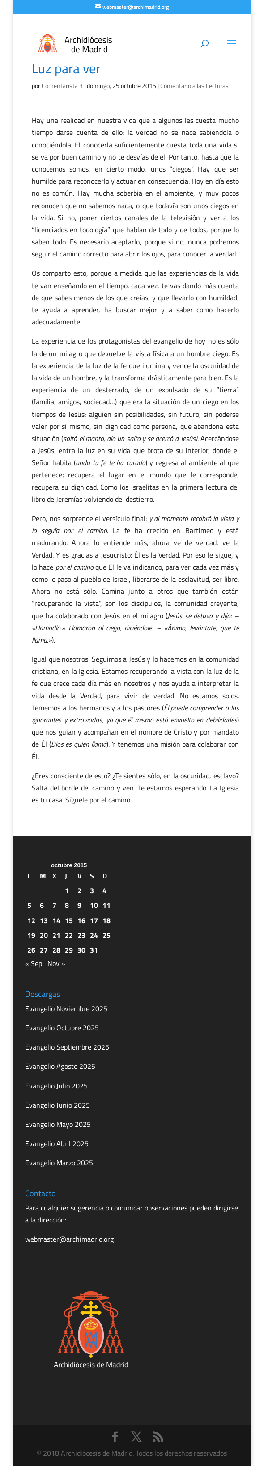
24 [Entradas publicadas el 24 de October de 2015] (94, 935)
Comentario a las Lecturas (194, 85)
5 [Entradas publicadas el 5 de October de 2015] (29, 905)
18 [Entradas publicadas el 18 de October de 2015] (106, 920)
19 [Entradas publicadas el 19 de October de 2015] (31, 935)
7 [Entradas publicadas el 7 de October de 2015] (54, 905)
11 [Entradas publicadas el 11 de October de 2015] (106, 905)
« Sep (33, 963)
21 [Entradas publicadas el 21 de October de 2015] (56, 935)
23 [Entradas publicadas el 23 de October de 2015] (81, 935)
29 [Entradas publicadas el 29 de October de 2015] (69, 950)
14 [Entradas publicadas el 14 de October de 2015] (56, 920)
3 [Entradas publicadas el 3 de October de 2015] (92, 890)
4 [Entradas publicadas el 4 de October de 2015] (104, 890)
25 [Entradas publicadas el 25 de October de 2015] (106, 935)
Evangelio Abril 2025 (57, 1143)
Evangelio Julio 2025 (56, 1085)
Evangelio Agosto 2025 (60, 1066)
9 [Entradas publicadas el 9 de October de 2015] (79, 905)
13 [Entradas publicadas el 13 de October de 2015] (44, 920)
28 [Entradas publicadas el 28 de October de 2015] (56, 950)
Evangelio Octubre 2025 (62, 1027)
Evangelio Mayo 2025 (58, 1124)
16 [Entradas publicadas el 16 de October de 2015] (81, 920)
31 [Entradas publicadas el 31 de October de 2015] (94, 950)
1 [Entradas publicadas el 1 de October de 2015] (67, 890)
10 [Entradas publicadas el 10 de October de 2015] (94, 905)
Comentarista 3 (62, 85)
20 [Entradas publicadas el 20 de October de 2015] (44, 935)
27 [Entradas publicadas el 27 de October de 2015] (44, 950)
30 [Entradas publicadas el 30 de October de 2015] (81, 950)
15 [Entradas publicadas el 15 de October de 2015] (69, 920)
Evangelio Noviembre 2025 (66, 1008)
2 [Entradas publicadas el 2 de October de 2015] (79, 890)
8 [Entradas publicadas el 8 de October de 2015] (67, 905)
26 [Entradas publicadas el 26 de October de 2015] (31, 950)
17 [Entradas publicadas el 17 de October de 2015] (94, 920)
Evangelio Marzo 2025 (59, 1162)
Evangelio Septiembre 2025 (67, 1047)
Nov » (56, 963)
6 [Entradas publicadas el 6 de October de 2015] (42, 905)
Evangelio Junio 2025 (57, 1105)
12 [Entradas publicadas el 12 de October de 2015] (31, 920)
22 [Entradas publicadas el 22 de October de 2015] (69, 935)
